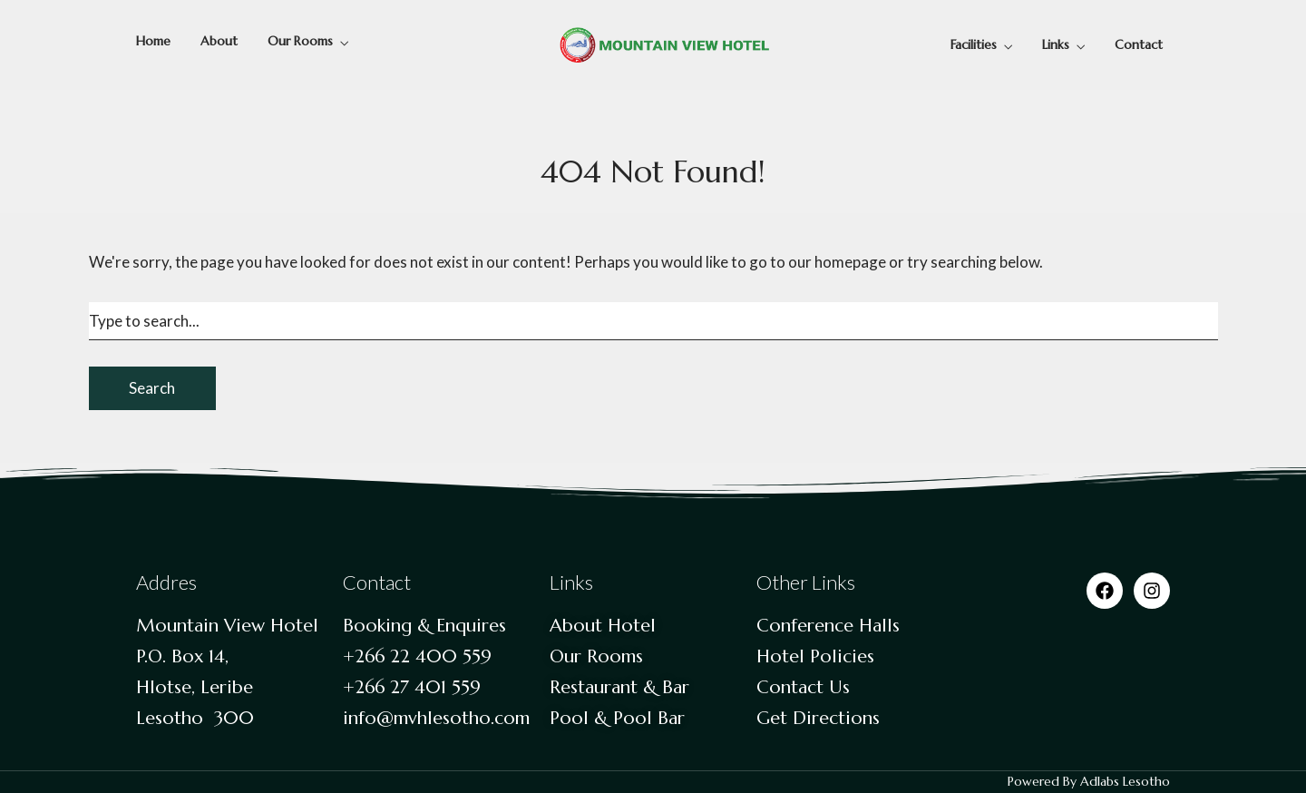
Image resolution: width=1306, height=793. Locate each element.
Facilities (973, 44)
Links (1055, 44)
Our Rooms (300, 41)
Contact (1139, 44)
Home (153, 41)
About (219, 41)
